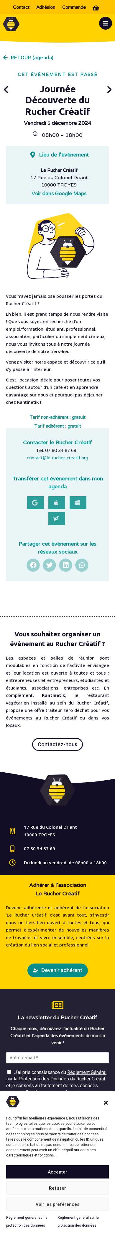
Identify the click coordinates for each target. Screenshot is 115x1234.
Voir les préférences (57, 1204)
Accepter (57, 1172)
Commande (74, 7)
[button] (106, 1103)
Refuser (57, 1188)
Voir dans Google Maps (59, 193)
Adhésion (45, 7)
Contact (21, 7)
